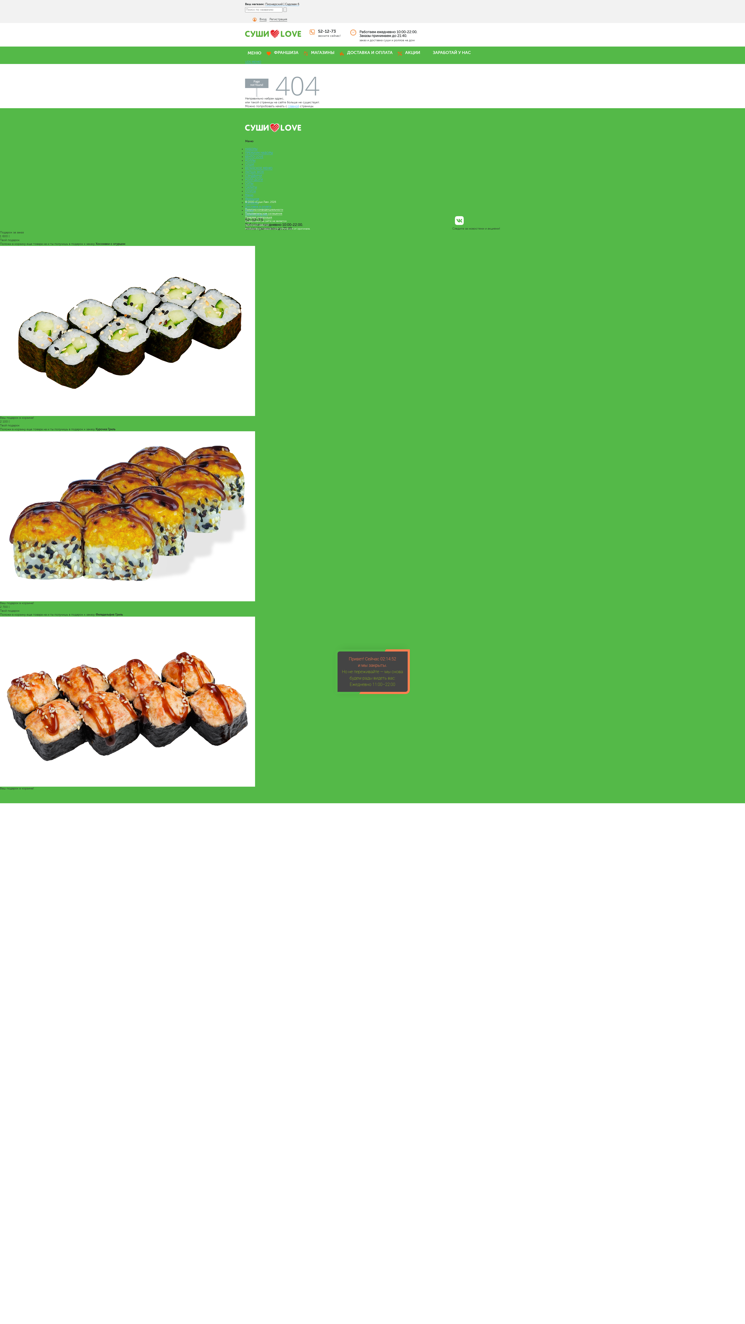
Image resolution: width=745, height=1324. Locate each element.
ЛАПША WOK (254, 172)
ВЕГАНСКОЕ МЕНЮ (258, 168)
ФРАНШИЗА (286, 52)
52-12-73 (327, 31)
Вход (263, 19)
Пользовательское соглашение (263, 213)
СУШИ (249, 164)
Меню (249, 195)
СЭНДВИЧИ (253, 175)
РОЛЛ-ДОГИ (254, 179)
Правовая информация (258, 217)
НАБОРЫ (251, 149)
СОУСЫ (250, 191)
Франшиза (252, 198)
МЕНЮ (254, 53)
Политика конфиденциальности (264, 209)
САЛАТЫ (251, 187)
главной (293, 106)
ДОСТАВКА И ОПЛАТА (370, 52)
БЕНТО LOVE (254, 156)
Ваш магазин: (254, 4)
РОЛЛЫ (250, 160)
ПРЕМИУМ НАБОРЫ (259, 153)
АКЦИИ (412, 52)
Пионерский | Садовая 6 (282, 4)
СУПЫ (249, 183)
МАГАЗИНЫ (323, 52)
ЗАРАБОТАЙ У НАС (452, 52)
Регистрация (278, 19)
